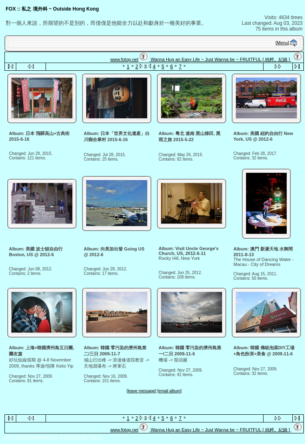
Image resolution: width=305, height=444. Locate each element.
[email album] (169, 391)
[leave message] (141, 391)
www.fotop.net (124, 59)
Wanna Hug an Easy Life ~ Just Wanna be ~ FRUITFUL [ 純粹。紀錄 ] (220, 59)
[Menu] (283, 42)
